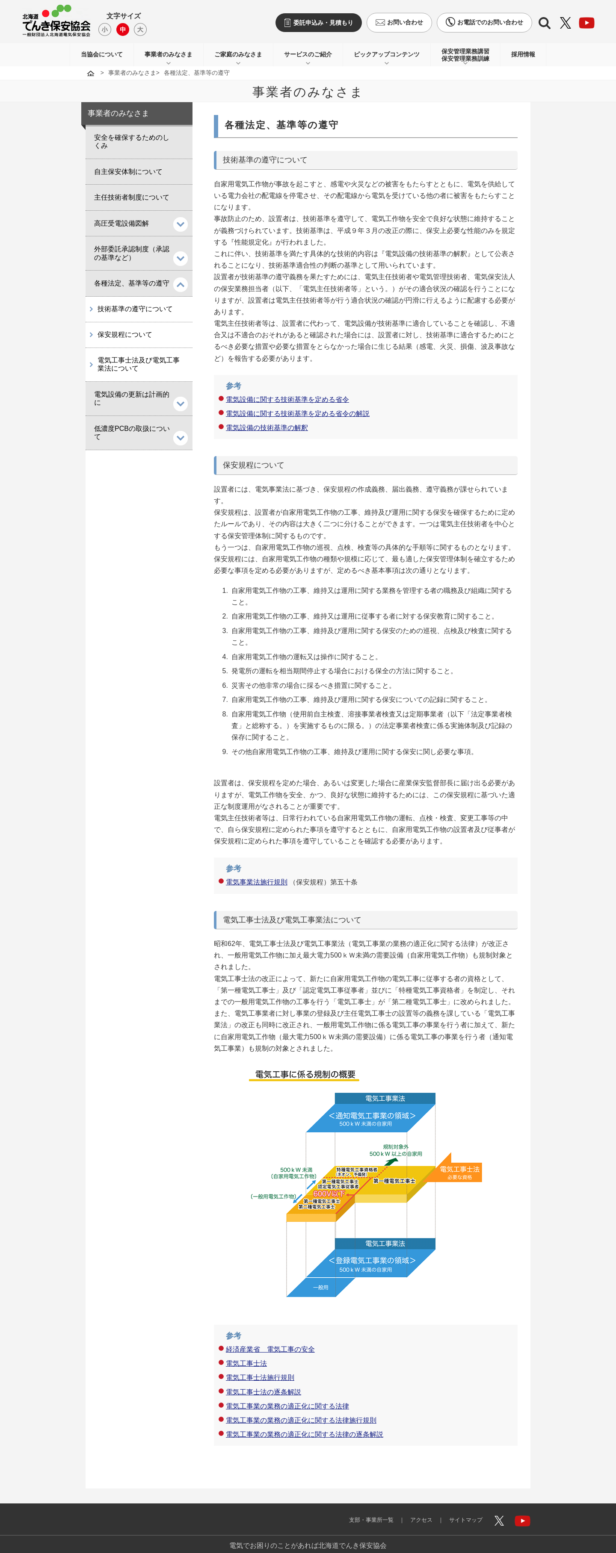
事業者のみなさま (168, 54)
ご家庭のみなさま (238, 54)
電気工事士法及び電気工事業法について (139, 365)
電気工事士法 (246, 1363)
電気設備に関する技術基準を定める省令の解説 (298, 413)
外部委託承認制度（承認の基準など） (131, 253)
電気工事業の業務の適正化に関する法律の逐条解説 (304, 1434)
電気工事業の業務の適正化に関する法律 (287, 1406)
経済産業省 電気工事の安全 (270, 1349)
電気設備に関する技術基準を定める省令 (287, 399)
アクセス (415, 1513)
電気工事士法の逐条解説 (263, 1392)
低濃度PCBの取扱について (132, 434)
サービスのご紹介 (308, 54)
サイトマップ (463, 1513)
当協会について (102, 54)
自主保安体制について (128, 171)
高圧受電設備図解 (121, 223)
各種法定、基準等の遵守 (131, 283)
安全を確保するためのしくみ (131, 142)
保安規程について (125, 335)
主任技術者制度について (131, 197)
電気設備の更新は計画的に (131, 399)
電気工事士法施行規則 (260, 1377)
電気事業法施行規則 (256, 882)
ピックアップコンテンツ (387, 54)
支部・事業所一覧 (361, 1513)
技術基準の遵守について (135, 309)
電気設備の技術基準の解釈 (267, 427)
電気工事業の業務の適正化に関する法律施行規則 (301, 1420)
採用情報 (523, 54)
